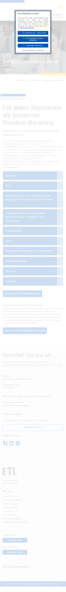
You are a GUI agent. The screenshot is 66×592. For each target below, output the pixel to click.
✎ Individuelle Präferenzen (33, 45)
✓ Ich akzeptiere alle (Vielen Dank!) (33, 33)
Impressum (40, 50)
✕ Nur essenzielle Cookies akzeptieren (33, 39)
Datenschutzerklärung (27, 28)
